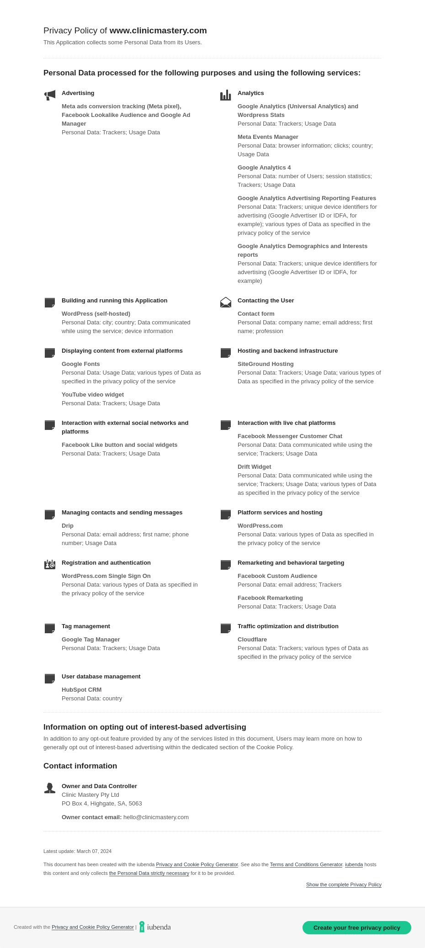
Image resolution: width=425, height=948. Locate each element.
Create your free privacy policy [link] (356, 927)
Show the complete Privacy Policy (344, 884)
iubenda (354, 864)
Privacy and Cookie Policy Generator (197, 864)
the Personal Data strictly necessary (149, 873)
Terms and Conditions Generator (306, 864)
